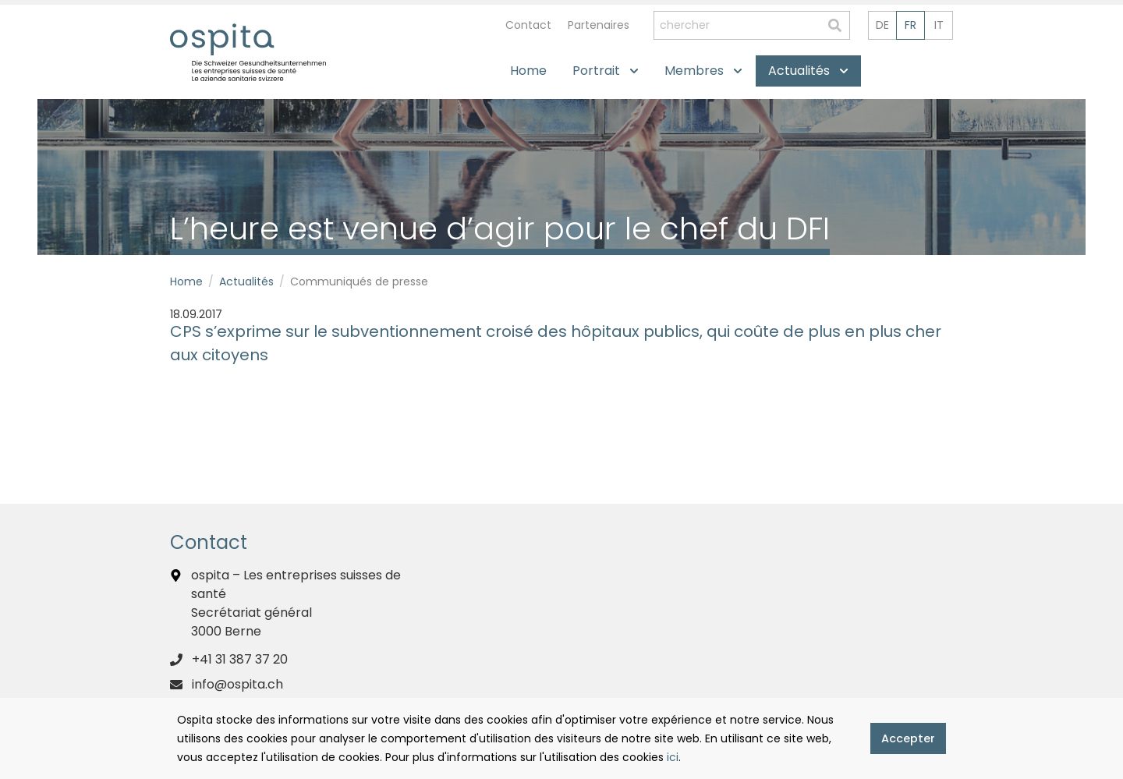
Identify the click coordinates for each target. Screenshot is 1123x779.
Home (186, 281)
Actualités (246, 281)
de (882, 25)
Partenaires (598, 25)
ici (672, 757)
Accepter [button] (908, 738)
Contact (528, 25)
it (939, 25)
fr (910, 25)
